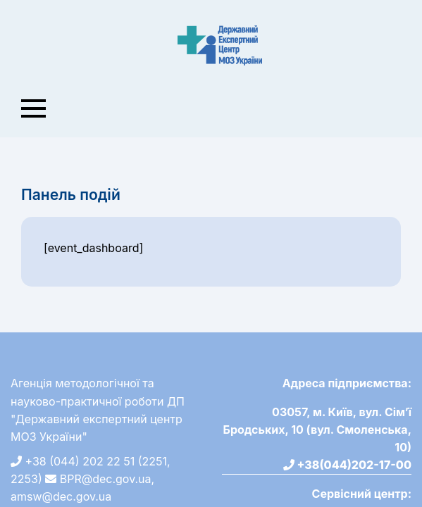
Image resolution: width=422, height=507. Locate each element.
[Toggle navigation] (34, 108)
